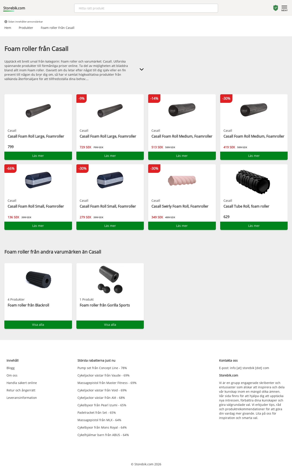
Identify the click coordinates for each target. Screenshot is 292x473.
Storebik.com (14, 8)
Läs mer (38, 156)
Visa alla (38, 324)
